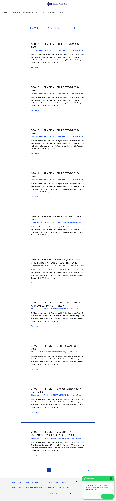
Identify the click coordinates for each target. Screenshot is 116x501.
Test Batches (15, 12)
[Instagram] (87, 481)
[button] (111, 496)
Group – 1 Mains (60, 482)
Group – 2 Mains (17, 487)
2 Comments (35, 438)
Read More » (35, 67)
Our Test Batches (62, 487)
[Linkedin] (82, 481)
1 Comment (35, 352)
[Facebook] (93, 481)
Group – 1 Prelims (17, 482)
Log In (38, 12)
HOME (6, 12)
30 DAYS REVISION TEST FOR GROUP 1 (56, 50)
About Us (62, 12)
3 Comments (35, 223)
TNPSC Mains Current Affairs (35, 487)
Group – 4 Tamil (46, 482)
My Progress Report (49, 12)
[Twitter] (76, 481)
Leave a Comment (37, 50)
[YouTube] (98, 481)
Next (89, 470)
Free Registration (28, 12)
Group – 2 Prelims (32, 482)
